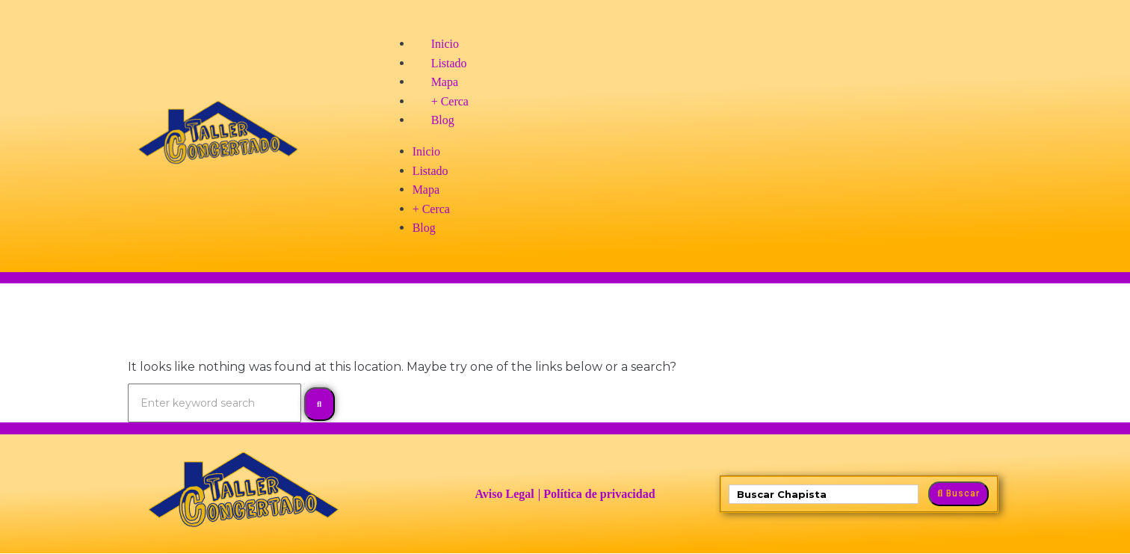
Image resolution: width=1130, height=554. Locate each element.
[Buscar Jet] (823, 494)
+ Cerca (450, 101)
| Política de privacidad (596, 493)
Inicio (445, 43)
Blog (442, 120)
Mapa (444, 82)
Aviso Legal (504, 493)
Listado (449, 63)
